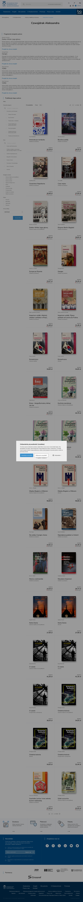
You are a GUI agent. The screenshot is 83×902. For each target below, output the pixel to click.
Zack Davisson (5, 66)
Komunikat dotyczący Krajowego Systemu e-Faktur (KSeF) (52, 895)
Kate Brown (32, 400)
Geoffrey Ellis (32, 180)
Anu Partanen (32, 136)
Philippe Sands (61, 707)
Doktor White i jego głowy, (38, 228)
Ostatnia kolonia (63, 711)
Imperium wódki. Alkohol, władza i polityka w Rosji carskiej (38, 317)
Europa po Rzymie (35, 271)
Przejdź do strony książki (9, 49)
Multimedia (33, 895)
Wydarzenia (6, 12)
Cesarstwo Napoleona (37, 184)
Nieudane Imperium (65, 579)
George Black (5, 52)
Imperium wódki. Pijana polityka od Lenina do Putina (68, 316)
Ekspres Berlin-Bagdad (66, 228)
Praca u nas (50, 12)
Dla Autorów (77, 891)
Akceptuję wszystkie (26, 455)
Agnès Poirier (32, 620)
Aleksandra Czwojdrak (48, 17)
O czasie (32, 667)
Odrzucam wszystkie (41, 455)
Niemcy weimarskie (36, 579)
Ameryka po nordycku (37, 140)
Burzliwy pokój (63, 140)
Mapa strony (58, 893)
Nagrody (13, 893)
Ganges (60, 271)
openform (77, 898)
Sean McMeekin (61, 224)
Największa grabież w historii (68, 535)
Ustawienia (57, 455)
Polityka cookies (32, 893)
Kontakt (58, 12)
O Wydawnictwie (32, 12)
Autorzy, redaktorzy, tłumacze (32, 17)
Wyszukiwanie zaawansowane (54, 4)
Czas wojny (62, 184)
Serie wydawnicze (68, 893)
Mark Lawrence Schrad (34, 312)
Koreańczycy (33, 359)
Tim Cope (31, 532)
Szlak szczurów (63, 798)
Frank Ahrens (32, 356)
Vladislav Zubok (61, 576)
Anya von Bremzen (62, 400)
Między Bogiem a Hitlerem (38, 491)
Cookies (77, 895)
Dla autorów (22, 12)
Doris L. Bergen (32, 488)
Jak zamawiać (22, 893)
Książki (14, 12)
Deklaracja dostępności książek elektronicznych (34, 891)
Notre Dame (33, 623)
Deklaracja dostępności (14, 891)
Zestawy (78, 893)
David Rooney (32, 663)
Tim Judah (60, 180)
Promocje (42, 12)
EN (69, 3)
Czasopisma (68, 891)
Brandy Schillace (6, 37)
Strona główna (5, 17)
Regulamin (41, 893)
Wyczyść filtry (18, 217)
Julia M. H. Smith (33, 268)
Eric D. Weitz (32, 576)
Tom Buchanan (61, 136)
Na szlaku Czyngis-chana (38, 535)
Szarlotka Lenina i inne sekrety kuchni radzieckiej (40, 799)
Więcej (22, 848)
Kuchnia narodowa (64, 403)
